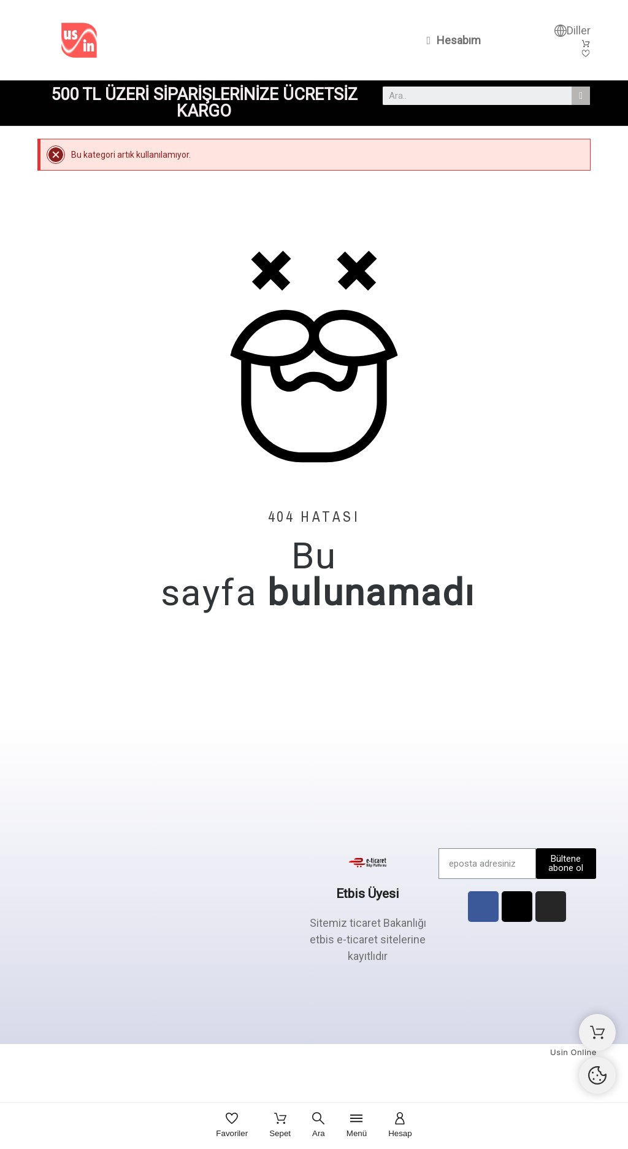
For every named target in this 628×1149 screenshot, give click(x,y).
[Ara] (318, 1126)
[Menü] (356, 1126)
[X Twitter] (517, 906)
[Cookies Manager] (597, 1075)
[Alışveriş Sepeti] (597, 1032)
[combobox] (472, 96)
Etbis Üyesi (367, 893)
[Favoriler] (232, 1126)
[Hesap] (400, 1126)
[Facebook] (483, 906)
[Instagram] (550, 906)
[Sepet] (280, 1126)
